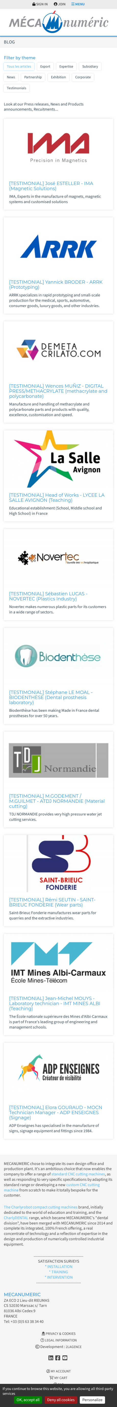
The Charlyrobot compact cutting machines (40, 1207)
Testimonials (16, 88)
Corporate (83, 77)
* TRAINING (58, 1272)
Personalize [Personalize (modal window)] (92, 1400)
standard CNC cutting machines (78, 1174)
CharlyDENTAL (16, 1218)
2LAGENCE (74, 1347)
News (11, 77)
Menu (78, 4)
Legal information (59, 1340)
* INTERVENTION (59, 1277)
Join (60, 4)
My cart (58, 1378)
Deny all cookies (61, 1400)
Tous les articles (19, 66)
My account (58, 1371)
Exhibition (58, 77)
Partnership (33, 77)
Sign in (40, 4)
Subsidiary (90, 66)
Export (45, 66)
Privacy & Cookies (58, 1333)
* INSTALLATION (58, 1266)
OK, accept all (28, 1400)
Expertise (66, 66)
